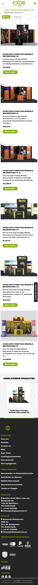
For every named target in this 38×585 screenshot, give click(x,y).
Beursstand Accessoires (11, 485)
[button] (4, 396)
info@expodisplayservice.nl (14, 511)
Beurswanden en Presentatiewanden (17, 473)
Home (6, 10)
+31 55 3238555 (9, 508)
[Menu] (3, 3)
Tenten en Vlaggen (9, 488)
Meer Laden (10, 72)
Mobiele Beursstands (20, 10)
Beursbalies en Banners (11, 477)
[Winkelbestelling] (25, 17)
